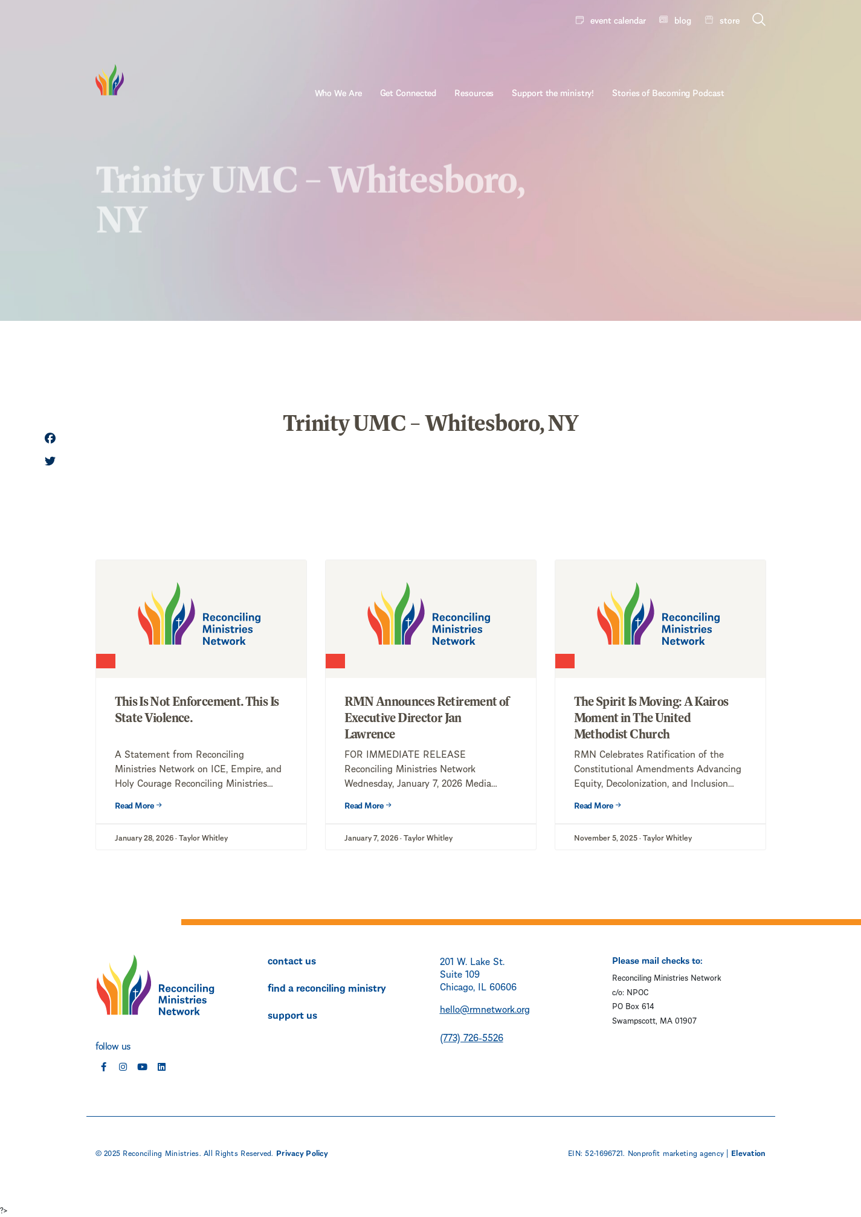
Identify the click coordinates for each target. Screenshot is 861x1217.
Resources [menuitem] (515, 52)
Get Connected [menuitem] (449, 52)
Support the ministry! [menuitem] (594, 52)
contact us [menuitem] (292, 959)
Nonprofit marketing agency (676, 1152)
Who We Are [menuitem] (379, 52)
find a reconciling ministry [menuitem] (327, 986)
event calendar (618, 19)
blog (682, 19)
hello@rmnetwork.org (485, 1008)
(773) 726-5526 (471, 1036)
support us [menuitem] (292, 1014)
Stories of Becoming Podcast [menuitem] (710, 52)
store (730, 19)
